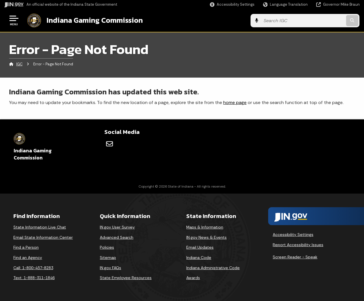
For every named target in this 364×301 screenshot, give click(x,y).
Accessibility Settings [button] (293, 234)
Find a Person (26, 247)
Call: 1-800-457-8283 (33, 267)
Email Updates (200, 247)
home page (235, 102)
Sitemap (108, 257)
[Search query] (319, 20)
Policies (107, 247)
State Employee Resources (126, 277)
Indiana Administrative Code (213, 267)
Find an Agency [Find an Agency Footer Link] (27, 257)
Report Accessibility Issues (298, 244)
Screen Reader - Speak (295, 256)
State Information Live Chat (39, 226)
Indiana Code (198, 257)
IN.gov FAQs (110, 267)
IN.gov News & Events (206, 237)
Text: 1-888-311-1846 (34, 277)
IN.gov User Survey (117, 226)
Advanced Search (116, 237)
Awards (193, 277)
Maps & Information (204, 226)
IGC (19, 63)
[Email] (109, 143)
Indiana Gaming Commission (94, 20)
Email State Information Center (43, 237)
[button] (232, 4)
